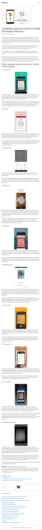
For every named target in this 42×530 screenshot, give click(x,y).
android (5, 477)
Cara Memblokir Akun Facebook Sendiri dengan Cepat (13, 507)
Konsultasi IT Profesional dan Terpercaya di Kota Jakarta (14, 505)
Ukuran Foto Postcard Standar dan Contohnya (13, 480)
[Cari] (18, 487)
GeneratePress (28, 527)
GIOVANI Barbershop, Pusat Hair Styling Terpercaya (13, 513)
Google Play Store (6, 43)
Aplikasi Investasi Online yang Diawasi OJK (11, 515)
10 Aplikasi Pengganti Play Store (9, 504)
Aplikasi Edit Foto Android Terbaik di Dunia (16, 466)
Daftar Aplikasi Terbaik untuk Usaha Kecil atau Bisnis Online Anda (16, 500)
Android (5, 475)
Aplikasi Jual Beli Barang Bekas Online (10, 509)
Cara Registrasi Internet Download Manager (11, 522)
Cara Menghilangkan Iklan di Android (10, 517)
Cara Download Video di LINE (8, 502)
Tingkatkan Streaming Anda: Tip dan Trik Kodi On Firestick (14, 496)
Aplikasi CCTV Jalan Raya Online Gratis (10, 511)
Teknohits (5, 3)
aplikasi (8, 477)
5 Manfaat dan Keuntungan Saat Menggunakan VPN (13, 498)
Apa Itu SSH (4, 520)
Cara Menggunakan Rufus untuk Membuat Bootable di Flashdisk (17, 478)
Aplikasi (8, 475)
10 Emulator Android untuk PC (8, 518)
